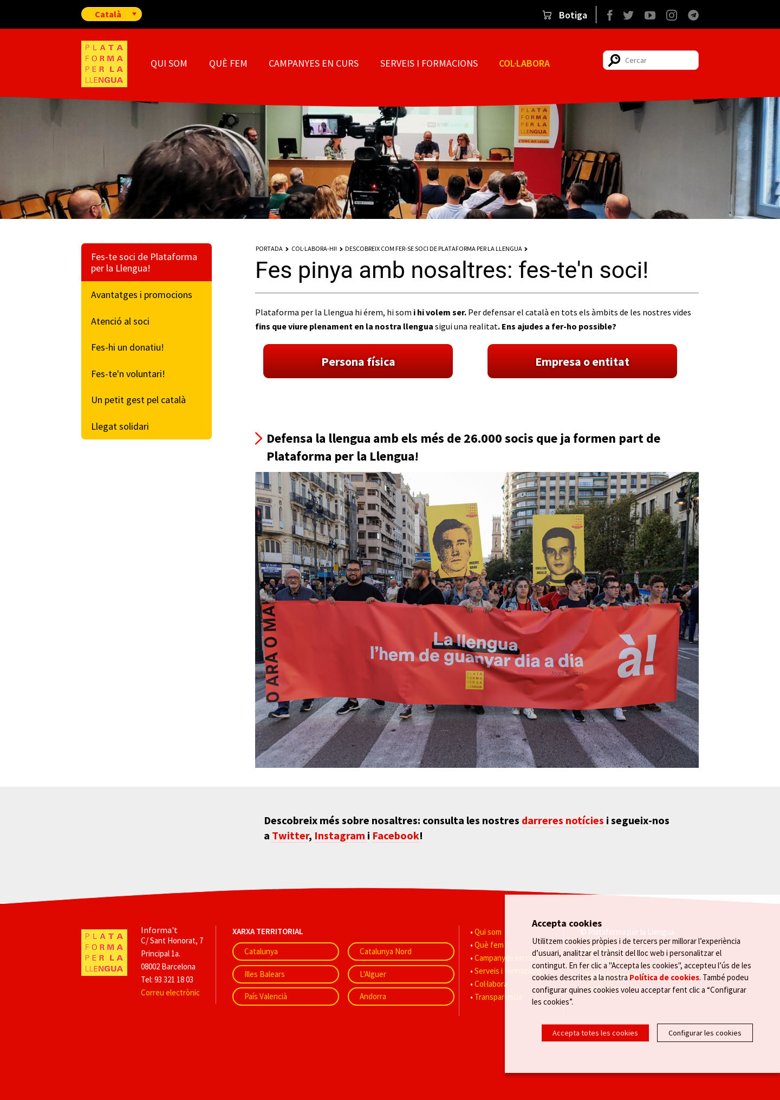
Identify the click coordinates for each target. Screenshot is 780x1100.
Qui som (169, 63)
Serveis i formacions (429, 63)
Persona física (358, 361)
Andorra (373, 996)
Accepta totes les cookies (595, 1033)
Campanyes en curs (314, 63)
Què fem (228, 63)
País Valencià (265, 996)
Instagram (340, 835)
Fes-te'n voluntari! (128, 373)
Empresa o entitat (582, 361)
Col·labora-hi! (314, 248)
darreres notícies (563, 820)
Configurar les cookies (705, 1033)
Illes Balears (264, 974)
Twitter (290, 835)
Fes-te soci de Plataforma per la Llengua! (144, 262)
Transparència (498, 997)
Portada (269, 248)
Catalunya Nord (386, 951)
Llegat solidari (120, 426)
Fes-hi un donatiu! (127, 347)
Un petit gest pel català (138, 399)
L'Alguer (373, 974)
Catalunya (261, 951)
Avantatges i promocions (141, 294)
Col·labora (524, 63)
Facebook (395, 835)
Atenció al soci (120, 321)
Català (108, 14)
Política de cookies (664, 982)
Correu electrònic (170, 992)
